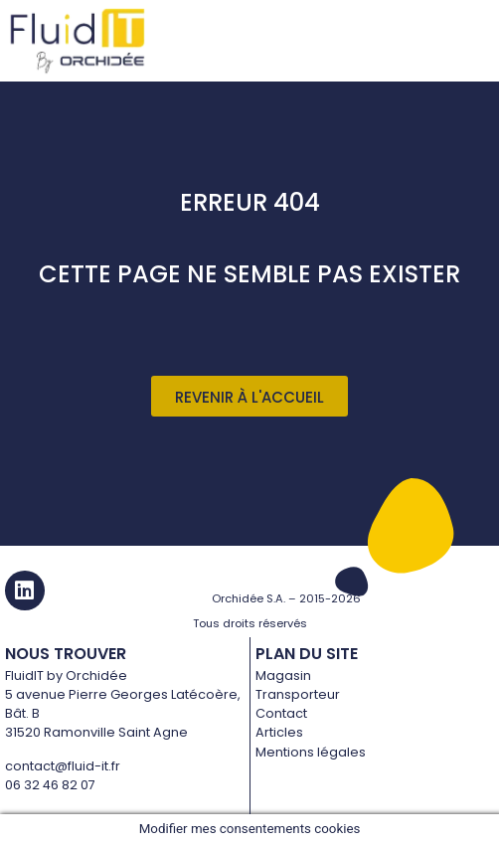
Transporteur (297, 694)
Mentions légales (310, 752)
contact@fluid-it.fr (62, 766)
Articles (279, 732)
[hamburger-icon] (471, 41)
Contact (281, 713)
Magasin (283, 675)
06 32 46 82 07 (50, 784)
